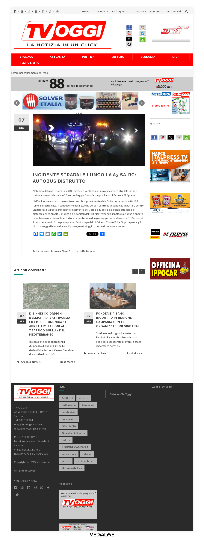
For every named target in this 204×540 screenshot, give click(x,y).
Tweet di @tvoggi (161, 386)
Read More (67, 361)
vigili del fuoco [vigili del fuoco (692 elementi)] (85, 461)
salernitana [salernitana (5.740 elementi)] (69, 454)
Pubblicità (65, 483)
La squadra (139, 11)
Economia (148, 57)
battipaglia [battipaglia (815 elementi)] (69, 404)
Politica (88, 57)
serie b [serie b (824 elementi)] (66, 461)
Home (85, 11)
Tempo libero (29, 63)
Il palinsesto (101, 11)
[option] (79, 101)
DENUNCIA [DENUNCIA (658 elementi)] (69, 426)
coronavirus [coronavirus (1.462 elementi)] (69, 419)
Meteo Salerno (161, 105)
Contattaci (156, 11)
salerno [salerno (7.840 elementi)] (87, 454)
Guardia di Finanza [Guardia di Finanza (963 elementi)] (73, 433)
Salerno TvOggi (121, 394)
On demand (174, 11)
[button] (17, 103)
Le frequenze (120, 11)
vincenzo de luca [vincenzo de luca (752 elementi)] (72, 468)
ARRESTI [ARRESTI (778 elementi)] (67, 398)
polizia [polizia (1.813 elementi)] (66, 440)
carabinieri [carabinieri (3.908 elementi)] (68, 412)
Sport (176, 57)
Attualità (57, 57)
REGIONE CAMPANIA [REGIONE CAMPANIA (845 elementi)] (75, 447)
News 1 (66, 250)
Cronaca (26, 57)
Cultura (117, 57)
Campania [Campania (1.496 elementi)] (88, 404)
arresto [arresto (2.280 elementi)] (83, 398)
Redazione (88, 250)
